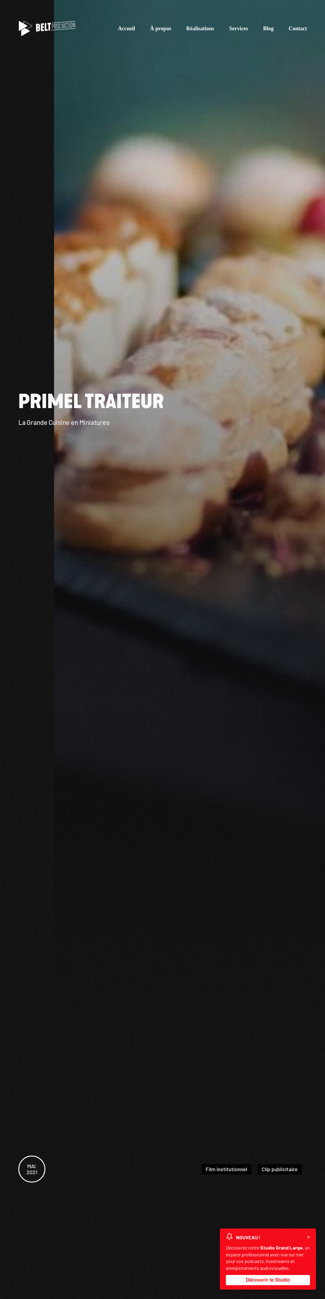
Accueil (126, 29)
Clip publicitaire (280, 1169)
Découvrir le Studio (268, 1277)
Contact (298, 29)
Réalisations (200, 29)
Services (238, 29)
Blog (268, 29)
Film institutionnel (226, 1169)
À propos (160, 29)
